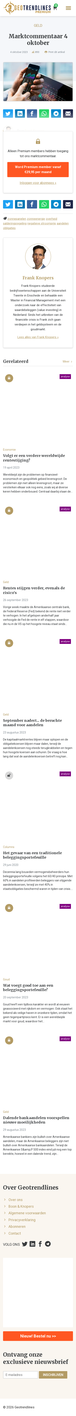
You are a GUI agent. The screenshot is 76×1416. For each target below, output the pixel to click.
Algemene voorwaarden (27, 1213)
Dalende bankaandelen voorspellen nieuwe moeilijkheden (36, 1120)
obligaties (9, 228)
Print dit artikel (55, 52)
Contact (15, 1233)
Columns (8, 847)
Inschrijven (53, 1375)
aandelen (63, 223)
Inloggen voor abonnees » (38, 183)
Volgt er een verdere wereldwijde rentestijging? (34, 458)
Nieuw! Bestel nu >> (38, 1336)
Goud (6, 979)
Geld (38, 25)
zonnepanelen (16, 219)
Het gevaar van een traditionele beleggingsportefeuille (32, 855)
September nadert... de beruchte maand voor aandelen (32, 722)
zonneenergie (36, 219)
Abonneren (17, 1227)
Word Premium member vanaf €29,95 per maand (38, 169)
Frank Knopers (38, 277)
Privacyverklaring (22, 1220)
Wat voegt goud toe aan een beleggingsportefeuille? (28, 987)
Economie (9, 449)
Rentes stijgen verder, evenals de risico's (34, 590)
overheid (51, 219)
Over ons (16, 1200)
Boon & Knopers (21, 1206)
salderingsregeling (15, 223)
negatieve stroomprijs (41, 223)
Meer (68, 361)
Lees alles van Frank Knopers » (38, 337)
